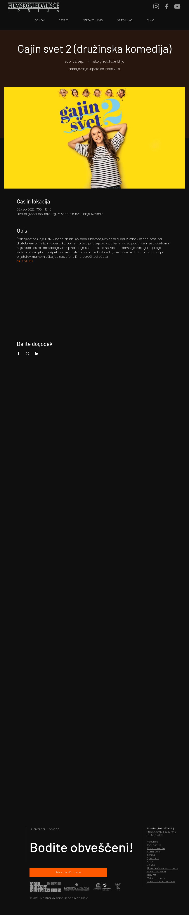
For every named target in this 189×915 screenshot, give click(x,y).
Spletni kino (153, 858)
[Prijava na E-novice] (68, 872)
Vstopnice (152, 841)
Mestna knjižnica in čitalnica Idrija (64, 898)
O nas (150, 861)
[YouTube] (177, 6)
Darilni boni (153, 851)
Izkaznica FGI (154, 845)
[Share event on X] (27, 353)
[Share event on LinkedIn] (36, 353)
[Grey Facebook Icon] (167, 6)
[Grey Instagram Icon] (156, 6)
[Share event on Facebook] (18, 353)
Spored (151, 855)
